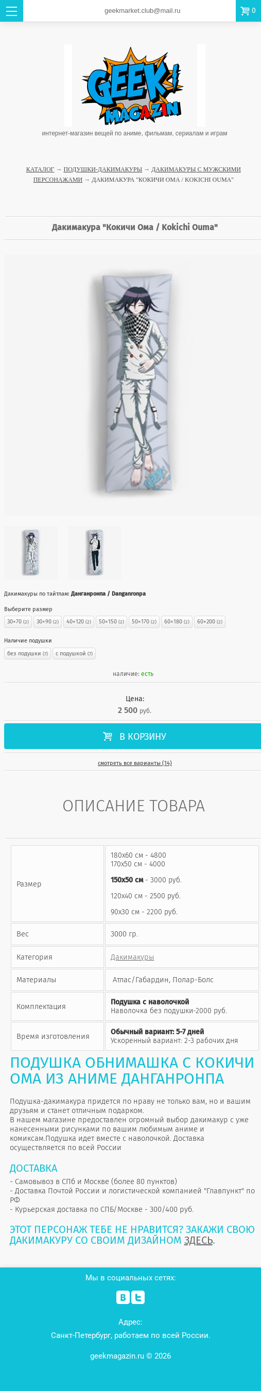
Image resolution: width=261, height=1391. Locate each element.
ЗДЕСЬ (198, 1240)
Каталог (40, 169)
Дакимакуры (132, 957)
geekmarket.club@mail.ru (143, 10)
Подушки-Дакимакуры (103, 169)
